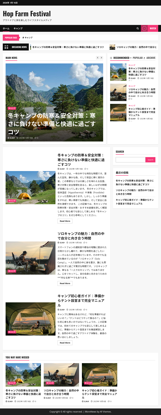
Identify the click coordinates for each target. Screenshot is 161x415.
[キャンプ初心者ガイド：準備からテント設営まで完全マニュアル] (99, 375)
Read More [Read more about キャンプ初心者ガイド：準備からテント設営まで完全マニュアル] (66, 343)
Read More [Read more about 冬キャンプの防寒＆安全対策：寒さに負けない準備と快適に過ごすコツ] (66, 221)
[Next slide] (101, 58)
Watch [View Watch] (148, 28)
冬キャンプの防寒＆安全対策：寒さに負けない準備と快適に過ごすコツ (67, 47)
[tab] (119, 58)
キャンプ (18, 28)
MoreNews (90, 411)
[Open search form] (138, 28)
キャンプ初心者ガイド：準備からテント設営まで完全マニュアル (118, 112)
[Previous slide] (97, 58)
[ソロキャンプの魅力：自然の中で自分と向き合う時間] (61, 375)
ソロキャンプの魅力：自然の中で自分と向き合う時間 (118, 92)
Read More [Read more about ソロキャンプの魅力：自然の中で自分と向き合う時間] (66, 284)
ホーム (6, 28)
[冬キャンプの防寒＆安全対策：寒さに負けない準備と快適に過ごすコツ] (54, 102)
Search (120, 151)
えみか (12, 138)
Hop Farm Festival (27, 13)
